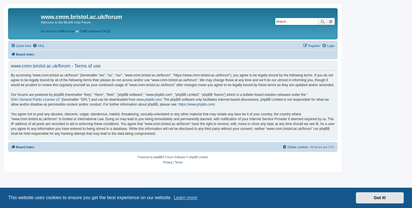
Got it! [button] (380, 197)
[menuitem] (38, 45)
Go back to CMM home (58, 31)
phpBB (158, 157)
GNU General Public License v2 (35, 100)
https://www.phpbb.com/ (197, 104)
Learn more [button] (185, 197)
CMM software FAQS (95, 31)
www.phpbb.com (149, 100)
